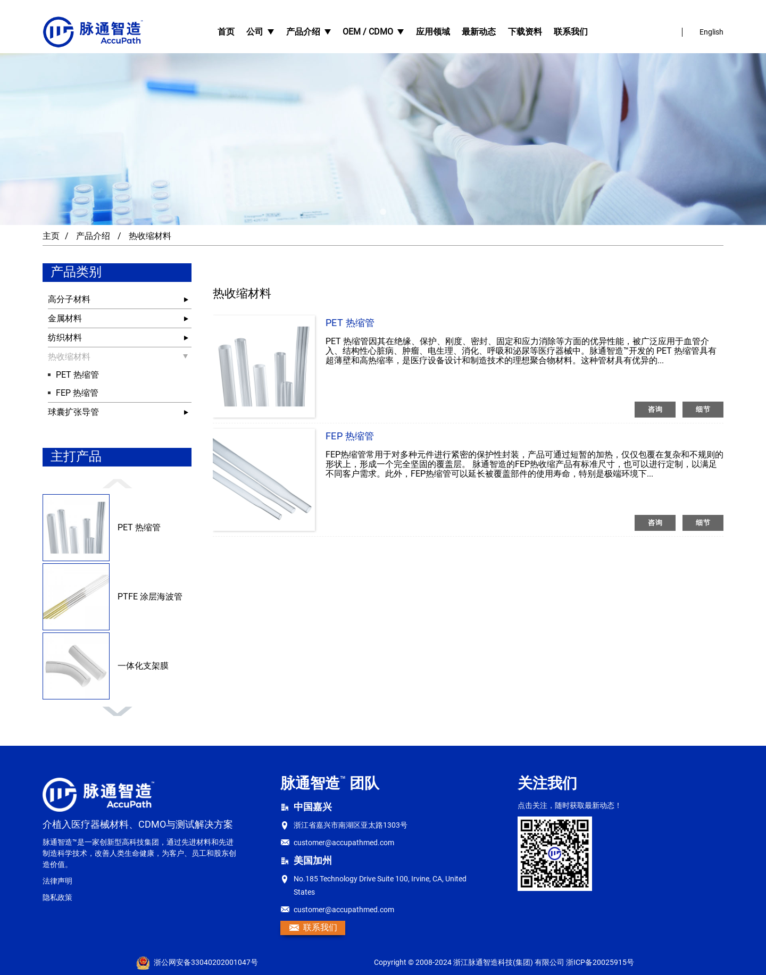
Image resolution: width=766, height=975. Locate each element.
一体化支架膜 (143, 666)
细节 (703, 409)
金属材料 (65, 318)
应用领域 (433, 32)
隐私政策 (57, 897)
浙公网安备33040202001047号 (197, 963)
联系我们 (571, 32)
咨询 (655, 409)
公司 (260, 32)
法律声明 (57, 881)
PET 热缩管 (77, 375)
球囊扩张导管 (73, 412)
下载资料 (525, 32)
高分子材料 (69, 299)
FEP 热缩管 (77, 393)
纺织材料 (65, 337)
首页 (226, 32)
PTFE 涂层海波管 (150, 596)
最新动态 (479, 32)
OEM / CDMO (373, 32)
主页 (51, 236)
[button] (383, 212)
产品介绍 (308, 32)
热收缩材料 (150, 236)
